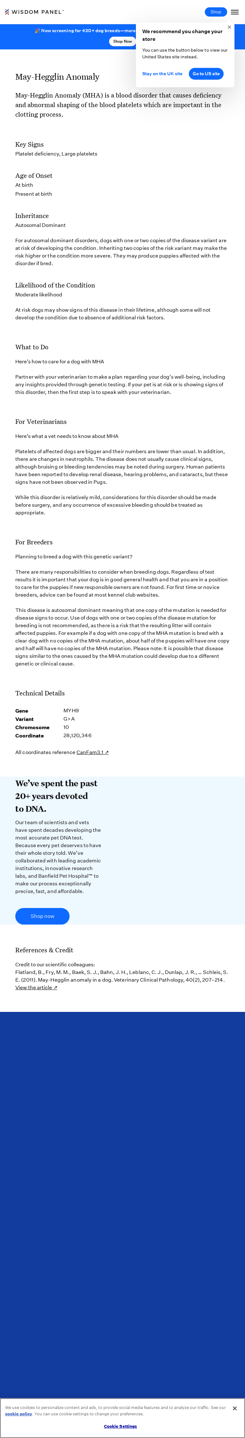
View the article (33, 987)
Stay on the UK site (162, 73)
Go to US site (206, 73)
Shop (216, 12)
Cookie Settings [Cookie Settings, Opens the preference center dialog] (120, 1426)
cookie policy (18, 1414)
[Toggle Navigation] (234, 12)
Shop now (42, 916)
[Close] (235, 1408)
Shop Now (122, 41)
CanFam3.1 (91, 752)
